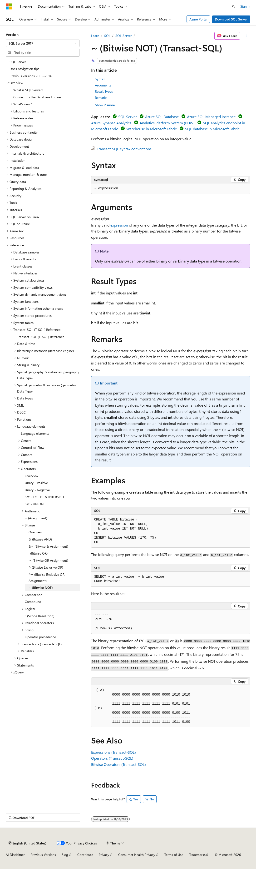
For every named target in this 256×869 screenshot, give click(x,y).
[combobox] (43, 43)
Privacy (104, 854)
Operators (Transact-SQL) (112, 758)
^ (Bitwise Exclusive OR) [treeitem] (46, 567)
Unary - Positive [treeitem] (36, 482)
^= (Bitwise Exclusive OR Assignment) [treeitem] (46, 577)
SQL (107, 35)
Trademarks (197, 854)
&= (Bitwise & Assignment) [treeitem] (48, 546)
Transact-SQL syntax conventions (124, 148)
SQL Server (123, 35)
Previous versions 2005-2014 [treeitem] (31, 76)
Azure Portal (198, 19)
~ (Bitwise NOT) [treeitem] (41, 587)
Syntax (100, 79)
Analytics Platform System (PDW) (167, 122)
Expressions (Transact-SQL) (113, 752)
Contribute (85, 854)
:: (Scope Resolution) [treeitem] (39, 616)
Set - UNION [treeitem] (34, 504)
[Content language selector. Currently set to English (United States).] (27, 843)
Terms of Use (173, 854)
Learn (95, 35)
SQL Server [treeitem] (18, 62)
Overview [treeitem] (31, 476)
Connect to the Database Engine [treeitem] (37, 97)
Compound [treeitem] (33, 601)
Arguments (103, 85)
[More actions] (246, 36)
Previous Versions (43, 854)
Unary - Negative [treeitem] (37, 490)
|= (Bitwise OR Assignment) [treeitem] (48, 560)
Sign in (245, 6)
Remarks (101, 97)
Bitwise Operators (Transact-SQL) (118, 764)
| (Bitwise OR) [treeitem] (38, 553)
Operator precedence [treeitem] (40, 637)
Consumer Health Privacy (136, 854)
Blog (65, 854)
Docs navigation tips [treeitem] (24, 68)
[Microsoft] (9, 6)
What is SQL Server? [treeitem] (28, 90)
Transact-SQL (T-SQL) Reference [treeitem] (40, 336)
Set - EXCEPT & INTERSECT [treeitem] (44, 497)
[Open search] (233, 6)
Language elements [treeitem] (35, 433)
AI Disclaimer (15, 854)
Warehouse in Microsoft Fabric (151, 128)
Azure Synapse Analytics (111, 122)
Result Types (104, 91)
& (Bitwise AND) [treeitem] (40, 539)
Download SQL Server (231, 19)
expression (119, 224)
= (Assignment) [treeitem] (36, 518)
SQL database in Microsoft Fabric (212, 128)
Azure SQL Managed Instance (211, 116)
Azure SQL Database (162, 116)
